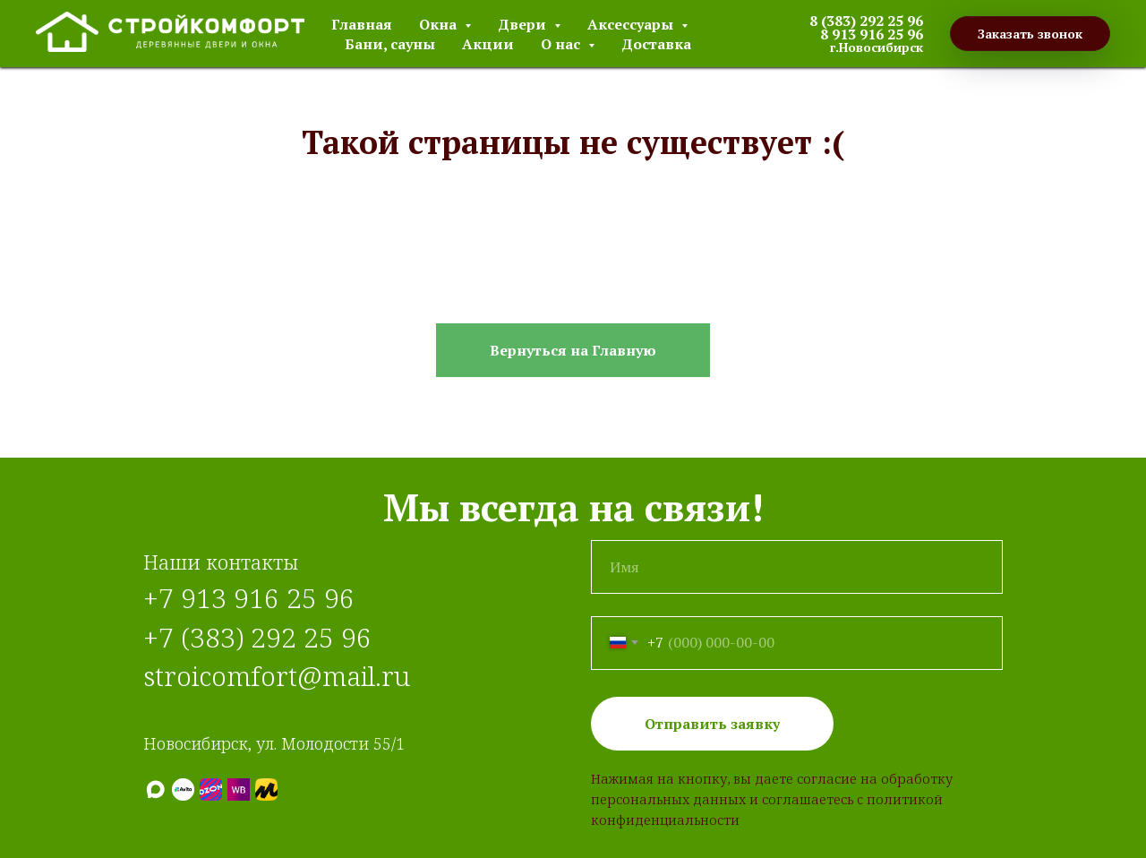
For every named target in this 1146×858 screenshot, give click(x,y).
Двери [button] (524, 24)
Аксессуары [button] (632, 24)
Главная (361, 24)
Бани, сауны (390, 44)
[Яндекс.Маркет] (266, 789)
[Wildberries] (238, 789)
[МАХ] (155, 789)
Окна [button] (439, 24)
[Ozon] (211, 789)
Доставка (656, 44)
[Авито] (183, 789)
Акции (488, 44)
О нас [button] (562, 44)
